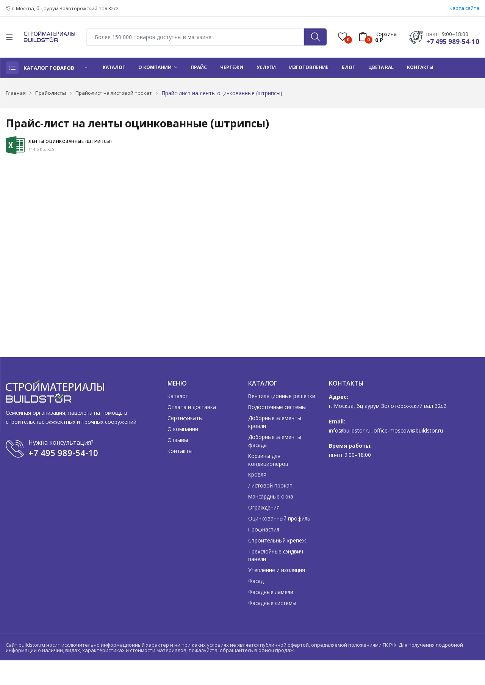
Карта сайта (464, 8)
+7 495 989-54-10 (452, 41)
